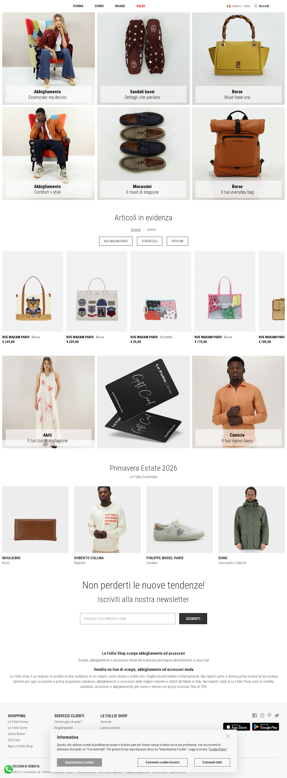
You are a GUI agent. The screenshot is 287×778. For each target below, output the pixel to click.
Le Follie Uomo (18, 728)
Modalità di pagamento (69, 740)
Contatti (105, 746)
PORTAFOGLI (150, 241)
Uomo (151, 229)
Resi (57, 746)
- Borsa (32, 297)
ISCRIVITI (193, 619)
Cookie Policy (217, 770)
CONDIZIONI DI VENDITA (23, 766)
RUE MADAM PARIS (116, 241)
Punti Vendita (109, 740)
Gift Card (14, 740)
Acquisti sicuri (63, 734)
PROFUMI (177, 241)
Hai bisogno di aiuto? (68, 722)
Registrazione (63, 728)
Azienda (105, 722)
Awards (105, 734)
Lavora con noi (110, 728)
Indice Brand (16, 734)
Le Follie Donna (18, 722)
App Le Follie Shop (20, 746)
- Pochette (160, 297)
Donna (136, 229)
